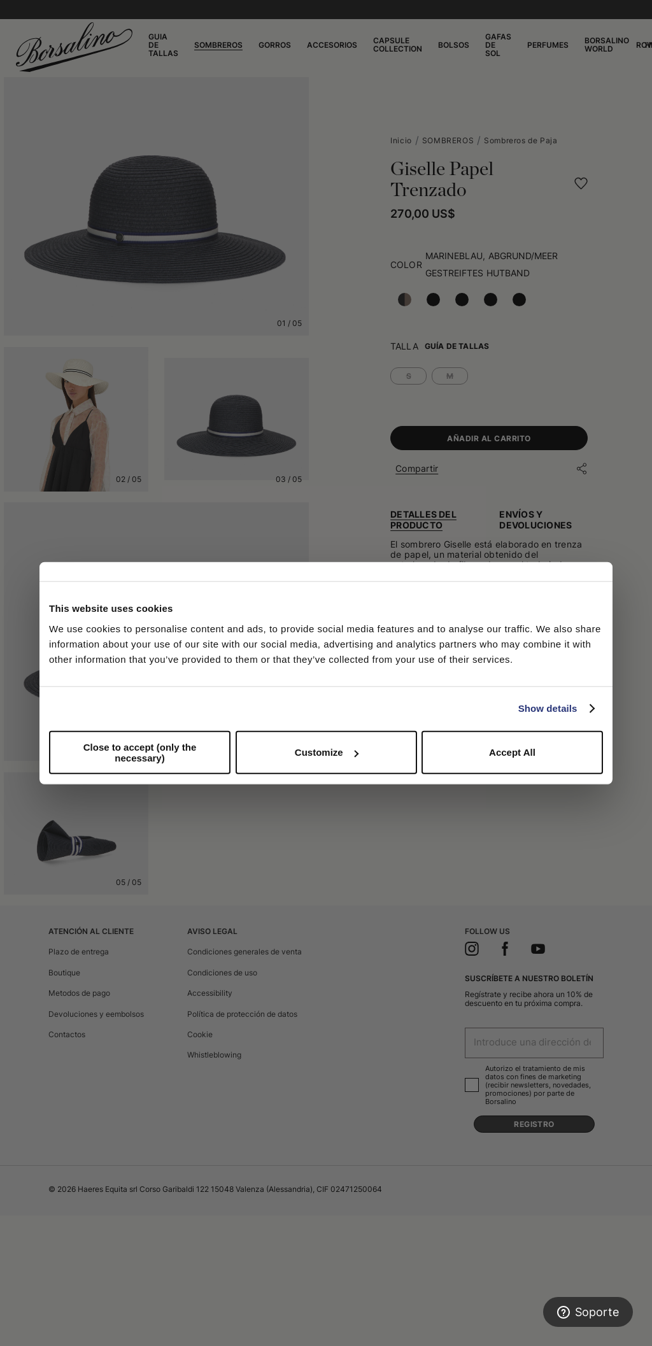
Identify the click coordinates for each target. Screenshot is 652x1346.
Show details (548, 708)
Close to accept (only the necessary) (140, 752)
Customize (326, 752)
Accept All (512, 752)
